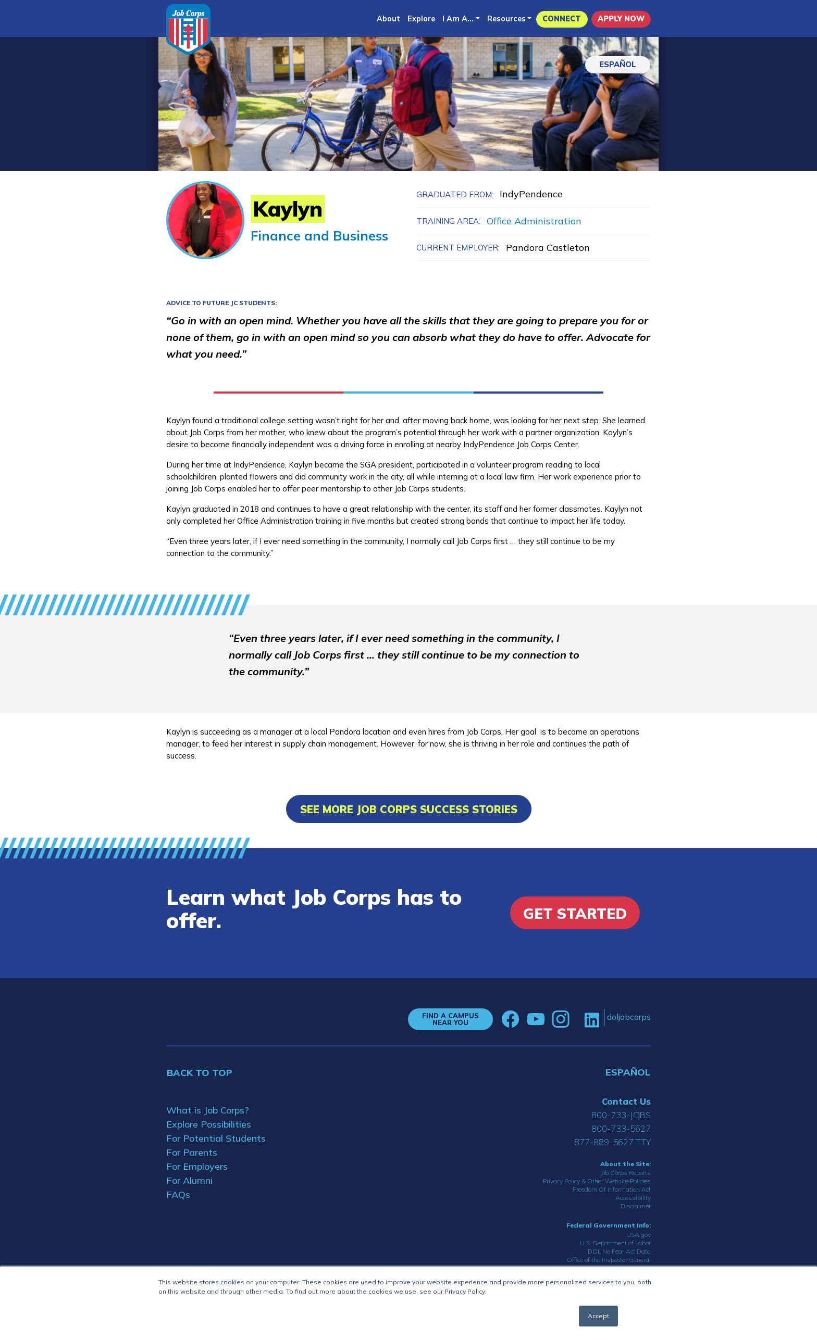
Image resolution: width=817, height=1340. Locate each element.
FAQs (178, 1194)
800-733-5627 (621, 1128)
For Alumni (189, 1180)
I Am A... (458, 18)
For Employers (197, 1166)
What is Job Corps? (207, 1110)
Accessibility (633, 1198)
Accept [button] (598, 1316)
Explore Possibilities (208, 1124)
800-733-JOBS (621, 1114)
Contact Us (626, 1101)
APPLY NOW (621, 18)
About (388, 18)
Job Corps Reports (625, 1173)
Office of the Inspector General (609, 1259)
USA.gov (638, 1234)
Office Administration (534, 221)
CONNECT (561, 18)
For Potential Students (216, 1138)
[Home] (188, 29)
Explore (421, 18)
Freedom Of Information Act (612, 1189)
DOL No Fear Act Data (619, 1251)
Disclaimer (636, 1206)
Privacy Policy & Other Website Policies (597, 1181)
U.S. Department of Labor (615, 1243)
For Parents (191, 1152)
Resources (506, 18)
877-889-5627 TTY (612, 1141)
